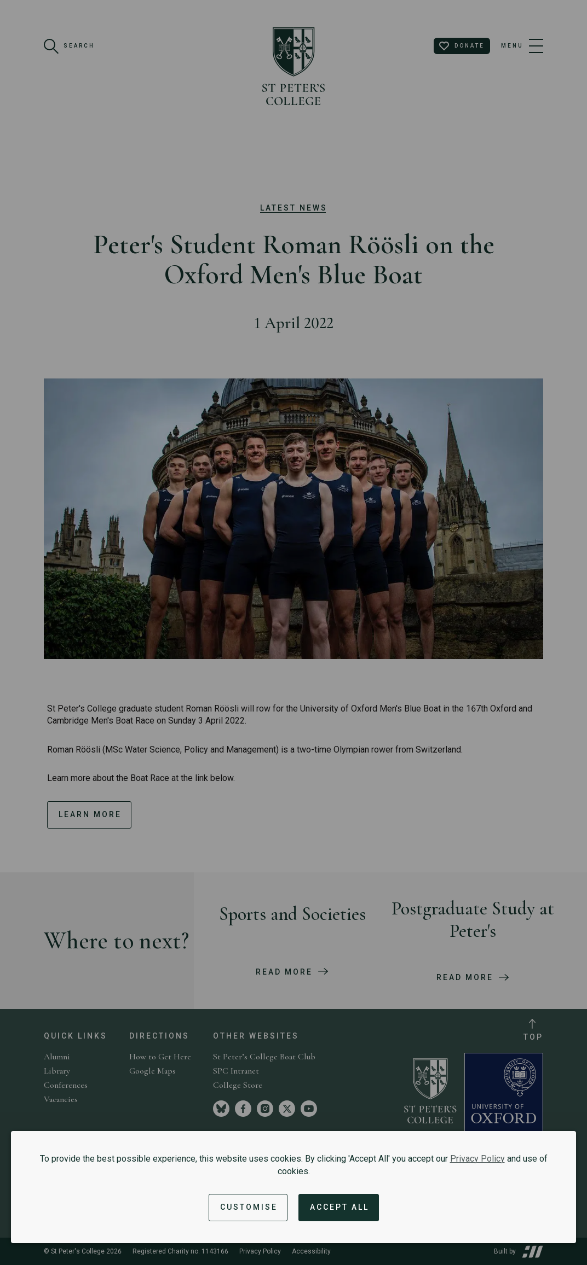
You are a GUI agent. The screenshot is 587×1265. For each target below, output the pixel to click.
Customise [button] (249, 1207)
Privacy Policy (477, 1158)
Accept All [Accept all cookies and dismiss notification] (339, 1207)
